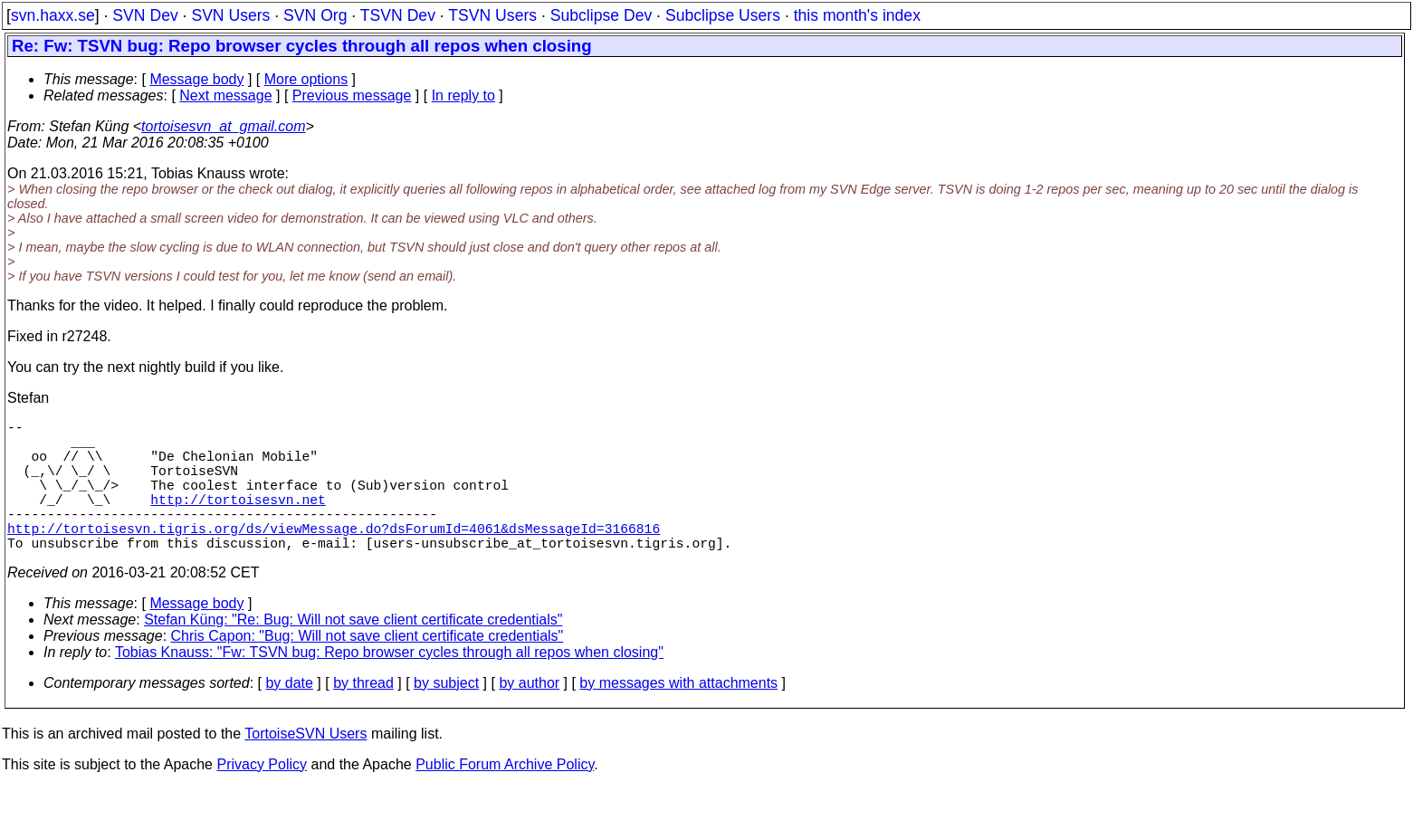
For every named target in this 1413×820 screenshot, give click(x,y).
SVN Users (230, 15)
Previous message (352, 95)
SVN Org (315, 15)
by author (529, 715)
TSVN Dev (397, 15)
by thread (363, 715)
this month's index (857, 15)
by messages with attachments (678, 715)
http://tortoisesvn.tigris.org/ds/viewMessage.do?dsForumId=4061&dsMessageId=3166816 (333, 557)
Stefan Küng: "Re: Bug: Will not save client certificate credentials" (353, 652)
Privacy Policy (261, 797)
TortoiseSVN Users (305, 766)
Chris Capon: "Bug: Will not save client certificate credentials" (367, 668)
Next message (225, 95)
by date (288, 715)
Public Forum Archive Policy (504, 797)
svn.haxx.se (53, 15)
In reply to (463, 95)
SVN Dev (144, 15)
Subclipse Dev (601, 15)
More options (306, 79)
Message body (196, 79)
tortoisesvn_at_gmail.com (223, 126)
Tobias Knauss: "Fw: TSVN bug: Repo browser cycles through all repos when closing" (389, 684)
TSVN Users (492, 15)
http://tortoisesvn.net (237, 520)
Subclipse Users (722, 15)
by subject (446, 715)
